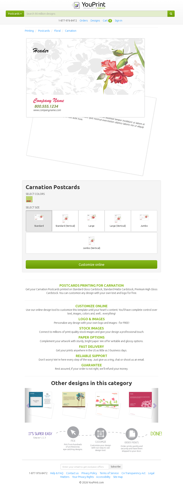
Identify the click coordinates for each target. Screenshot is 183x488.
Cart (105, 20)
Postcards (44, 30)
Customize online (91, 264)
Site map (118, 476)
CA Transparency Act (133, 473)
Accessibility (103, 476)
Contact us (72, 473)
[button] (28, 405)
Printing (29, 30)
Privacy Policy (89, 473)
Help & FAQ (56, 473)
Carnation (70, 30)
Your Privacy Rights (83, 476)
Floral (57, 30)
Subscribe (116, 466)
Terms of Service (109, 473)
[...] (96, 14)
